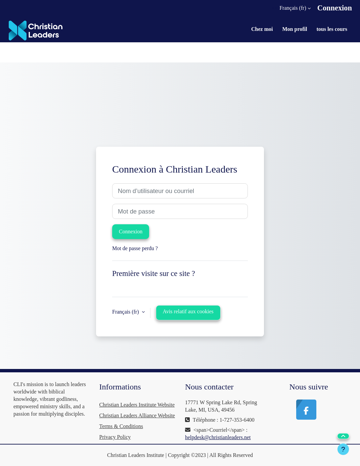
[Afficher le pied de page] (343, 449)
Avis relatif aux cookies (188, 311)
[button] (291, 8)
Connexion (334, 8)
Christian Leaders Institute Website (137, 405)
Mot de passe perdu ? (135, 248)
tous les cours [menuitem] (331, 29)
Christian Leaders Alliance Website (137, 415)
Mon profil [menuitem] (294, 29)
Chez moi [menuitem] (262, 29)
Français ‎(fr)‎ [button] (126, 312)
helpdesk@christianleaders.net (218, 437)
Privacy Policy (115, 437)
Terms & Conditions (121, 426)
